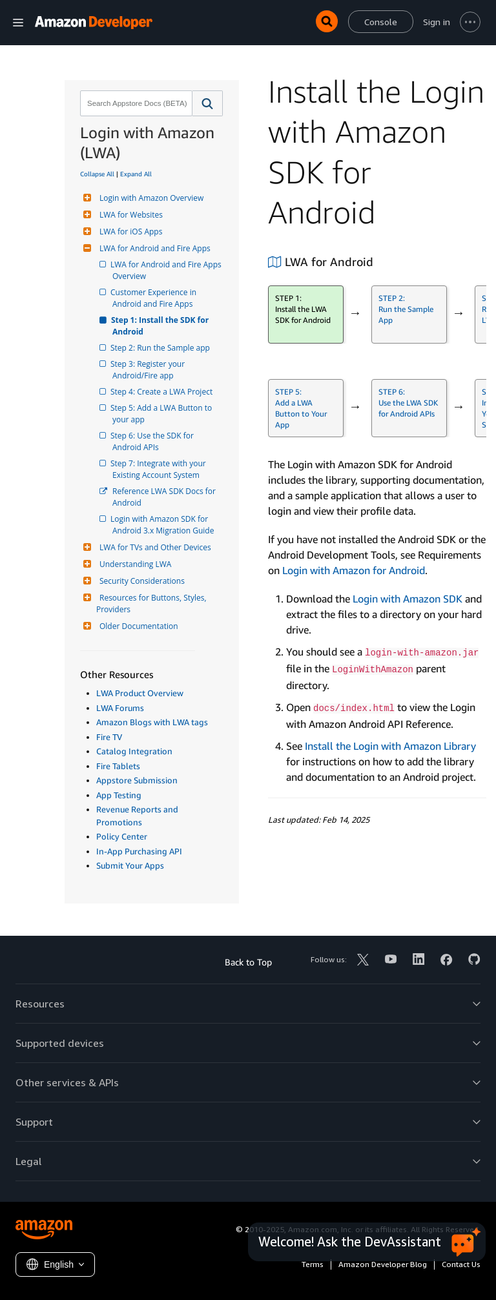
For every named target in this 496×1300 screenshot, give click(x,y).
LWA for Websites (129, 214)
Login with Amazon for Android (353, 570)
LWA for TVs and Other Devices (153, 547)
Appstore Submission (137, 780)
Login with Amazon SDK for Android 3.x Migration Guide (163, 524)
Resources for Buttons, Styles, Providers (152, 603)
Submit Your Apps (130, 865)
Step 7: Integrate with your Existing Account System (160, 469)
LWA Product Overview (139, 693)
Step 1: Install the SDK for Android (161, 326)
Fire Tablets (118, 766)
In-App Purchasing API (139, 851)
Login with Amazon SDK (407, 598)
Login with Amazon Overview (149, 197)
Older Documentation (137, 626)
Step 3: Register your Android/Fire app (149, 369)
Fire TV (109, 737)
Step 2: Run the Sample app (161, 347)
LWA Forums (120, 708)
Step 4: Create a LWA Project (162, 391)
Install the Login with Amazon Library (390, 745)
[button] (207, 103)
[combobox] (135, 103)
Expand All (136, 174)
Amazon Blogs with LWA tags (152, 722)
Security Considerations (140, 580)
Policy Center (121, 836)
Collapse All (97, 174)
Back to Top (248, 961)
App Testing (118, 795)
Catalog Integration (134, 751)
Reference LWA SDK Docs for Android (165, 497)
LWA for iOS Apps (129, 231)
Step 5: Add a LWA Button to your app (163, 413)
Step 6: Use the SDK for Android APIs (154, 441)
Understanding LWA (133, 564)
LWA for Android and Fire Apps (153, 248)
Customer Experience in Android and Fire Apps (155, 298)
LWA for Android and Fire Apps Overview (167, 270)
